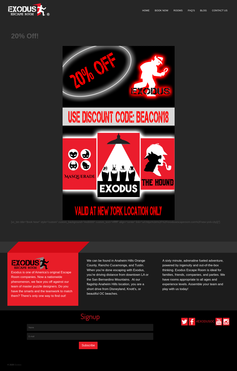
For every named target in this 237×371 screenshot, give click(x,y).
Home (145, 10)
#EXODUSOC (205, 321)
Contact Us (219, 10)
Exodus (17, 365)
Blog (203, 10)
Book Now (161, 10)
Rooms (178, 10)
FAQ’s (191, 10)
